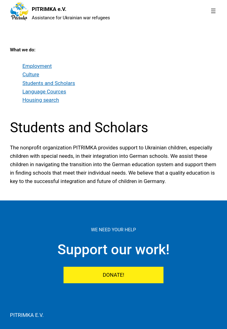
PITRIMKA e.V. (49, 9)
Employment (37, 66)
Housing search (40, 100)
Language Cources (44, 91)
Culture (30, 74)
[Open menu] (213, 11)
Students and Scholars (48, 83)
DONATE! (113, 275)
